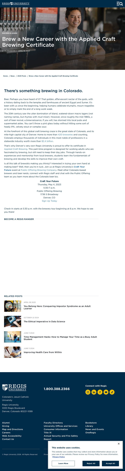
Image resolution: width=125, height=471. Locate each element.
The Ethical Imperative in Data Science (44, 321)
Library (89, 426)
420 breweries (65, 134)
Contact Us (8, 439)
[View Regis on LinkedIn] (93, 392)
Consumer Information (56, 429)
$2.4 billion (47, 141)
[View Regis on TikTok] (112, 392)
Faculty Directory (53, 422)
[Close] (119, 444)
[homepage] (15, 3)
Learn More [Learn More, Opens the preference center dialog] (63, 463)
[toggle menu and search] (120, 4)
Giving (5, 426)
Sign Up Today (49, 201)
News (12, 76)
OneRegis (90, 432)
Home (5, 76)
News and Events (94, 429)
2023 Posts (21, 76)
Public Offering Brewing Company (38, 170)
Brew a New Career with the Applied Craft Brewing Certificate (53, 76)
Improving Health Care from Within (43, 352)
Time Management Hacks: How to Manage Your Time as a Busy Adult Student (60, 338)
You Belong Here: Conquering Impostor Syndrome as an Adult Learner (57, 307)
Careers (6, 432)
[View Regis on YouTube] (105, 392)
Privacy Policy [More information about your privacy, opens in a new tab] (58, 457)
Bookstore (91, 422)
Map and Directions (12, 429)
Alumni (6, 422)
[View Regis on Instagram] (87, 392)
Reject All (91, 463)
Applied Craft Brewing (15, 149)
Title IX (48, 432)
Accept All (110, 463)
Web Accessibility (12, 436)
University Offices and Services (60, 426)
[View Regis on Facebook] (99, 392)
